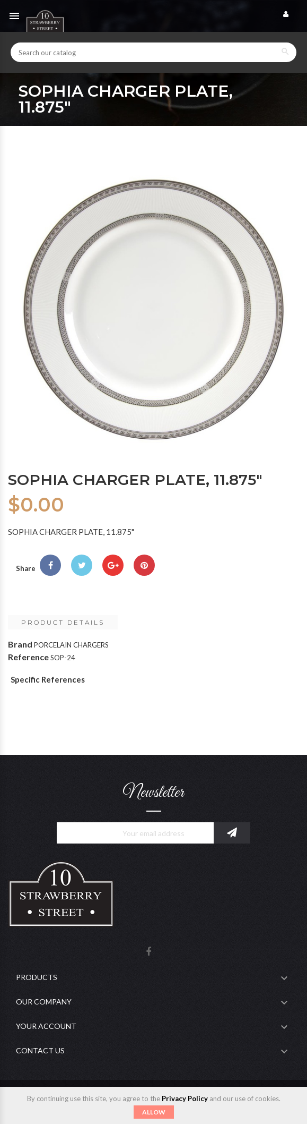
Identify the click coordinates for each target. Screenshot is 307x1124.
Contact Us (40, 1050)
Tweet (81, 565)
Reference (28, 657)
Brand (20, 644)
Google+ (113, 565)
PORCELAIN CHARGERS (71, 645)
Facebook (148, 952)
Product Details (62, 622)
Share (50, 565)
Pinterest (144, 565)
